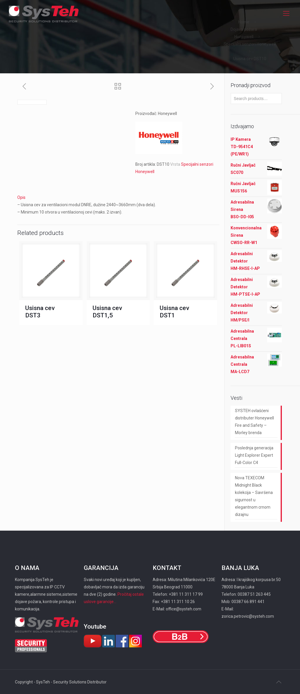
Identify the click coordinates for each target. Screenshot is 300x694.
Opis (21, 197)
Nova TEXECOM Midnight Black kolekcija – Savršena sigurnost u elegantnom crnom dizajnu (254, 496)
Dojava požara (244, 29)
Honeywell (243, 36)
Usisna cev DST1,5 (107, 311)
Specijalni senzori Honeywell (250, 44)
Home (243, 22)
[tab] (118, 197)
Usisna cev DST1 (174, 311)
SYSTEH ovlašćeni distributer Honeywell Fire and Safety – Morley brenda (254, 421)
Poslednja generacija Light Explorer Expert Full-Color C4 (254, 455)
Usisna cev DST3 (39, 311)
